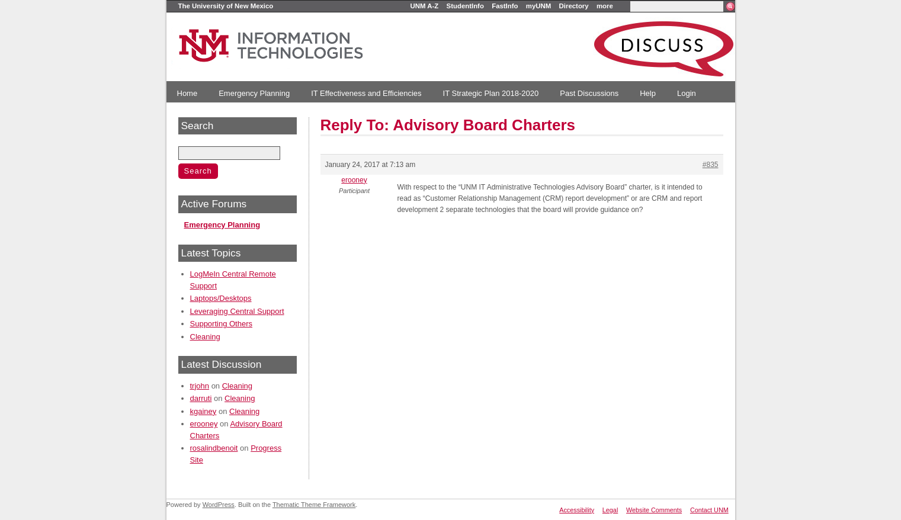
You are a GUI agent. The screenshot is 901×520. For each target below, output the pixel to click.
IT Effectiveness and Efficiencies (366, 93)
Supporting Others (221, 323)
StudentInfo (465, 5)
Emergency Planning (254, 93)
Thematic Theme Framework (313, 504)
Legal (610, 509)
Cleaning (205, 336)
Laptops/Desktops (221, 298)
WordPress (219, 504)
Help (648, 93)
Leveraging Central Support (237, 311)
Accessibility (576, 509)
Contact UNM (709, 509)
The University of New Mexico (226, 5)
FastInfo (505, 5)
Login (686, 93)
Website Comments (654, 509)
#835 (711, 165)
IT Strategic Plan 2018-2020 (491, 93)
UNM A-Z (425, 5)
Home (187, 93)
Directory (574, 5)
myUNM (538, 5)
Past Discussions (589, 93)
